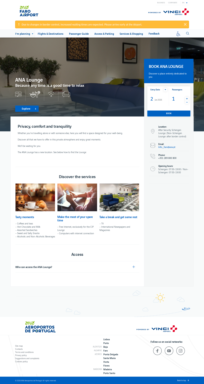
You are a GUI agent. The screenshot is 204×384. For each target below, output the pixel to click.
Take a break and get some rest (118, 217)
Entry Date (155, 89)
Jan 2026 (156, 98)
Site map (19, 345)
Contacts (19, 348)
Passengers (177, 89)
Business (161, 2)
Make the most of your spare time (75, 218)
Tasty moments (24, 217)
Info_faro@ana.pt (166, 147)
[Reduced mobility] (178, 34)
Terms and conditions (24, 352)
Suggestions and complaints (27, 358)
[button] (184, 2)
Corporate (172, 2)
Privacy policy (21, 355)
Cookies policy (21, 361)
